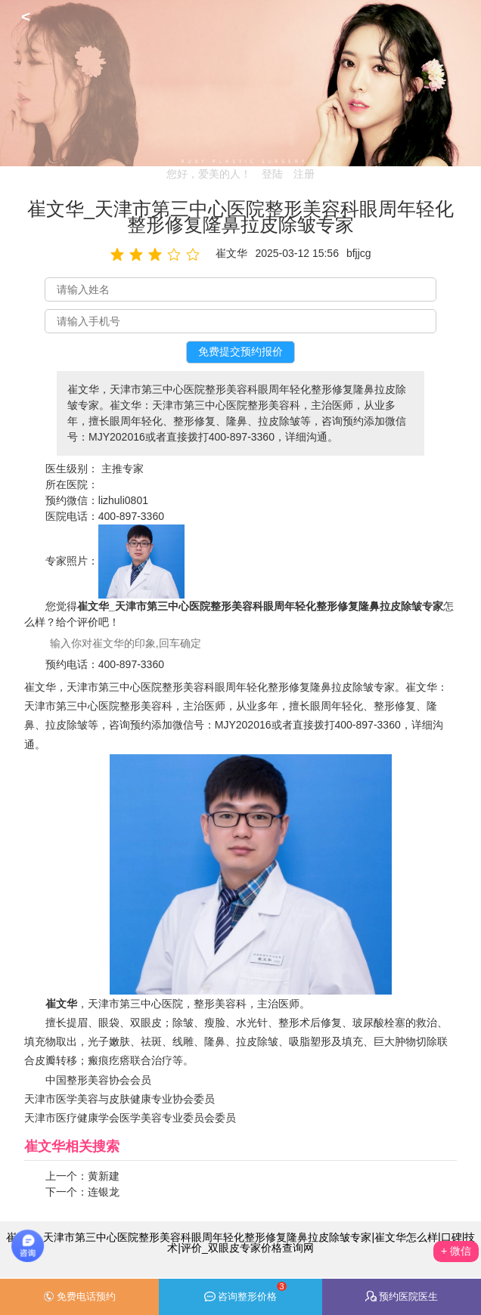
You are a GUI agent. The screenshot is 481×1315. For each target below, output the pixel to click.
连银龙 (103, 1192)
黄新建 (103, 1176)
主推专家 (122, 469)
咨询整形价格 (245, 1292)
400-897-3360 (131, 516)
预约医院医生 (401, 1296)
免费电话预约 (79, 1297)
